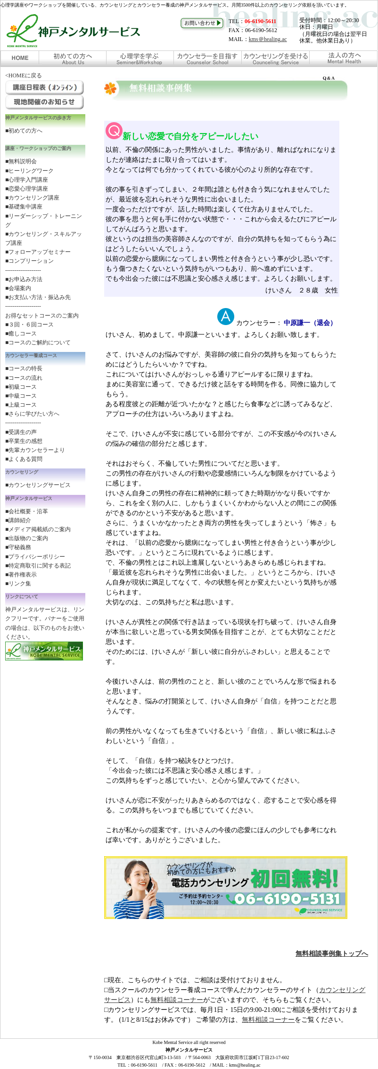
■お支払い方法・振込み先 (38, 297)
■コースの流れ (23, 378)
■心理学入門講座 (26, 179)
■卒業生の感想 (23, 441)
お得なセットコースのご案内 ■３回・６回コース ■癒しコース (42, 324)
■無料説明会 (21, 161)
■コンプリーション (29, 261)
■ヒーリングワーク (29, 170)
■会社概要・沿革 (26, 511)
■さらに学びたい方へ (32, 413)
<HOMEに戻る (23, 75)
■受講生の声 (21, 432)
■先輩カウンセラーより (35, 450)
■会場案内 (18, 288)
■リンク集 (18, 583)
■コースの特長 (23, 368)
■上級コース (21, 404)
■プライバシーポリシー (35, 556)
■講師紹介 (18, 520)
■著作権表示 (21, 574)
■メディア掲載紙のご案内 (38, 529)
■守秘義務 (18, 547)
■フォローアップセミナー (38, 252)
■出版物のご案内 (26, 538)
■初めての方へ (23, 130)
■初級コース (21, 387)
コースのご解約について (39, 342)
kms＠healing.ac (268, 39)
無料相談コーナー (176, 999)
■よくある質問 (23, 459)
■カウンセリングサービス (38, 485)
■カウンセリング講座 (32, 197)
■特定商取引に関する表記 (38, 565)
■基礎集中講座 (23, 206)
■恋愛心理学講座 (26, 188)
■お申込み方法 (23, 279)
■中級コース (21, 396)
